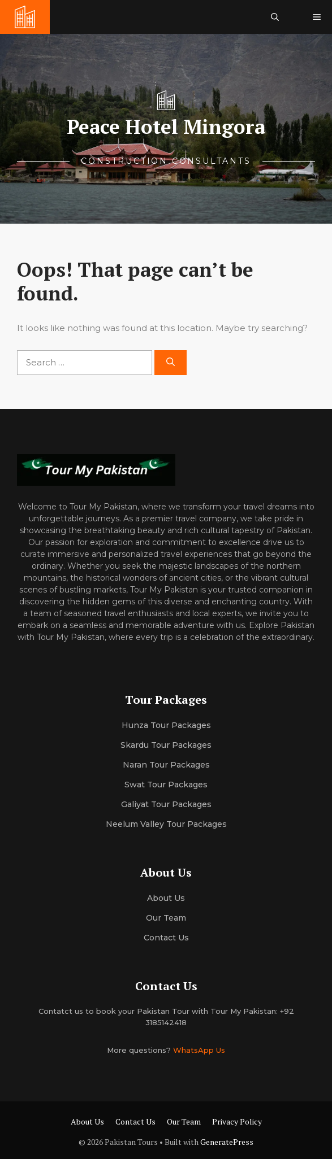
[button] (275, 17)
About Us (87, 1121)
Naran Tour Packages (166, 765)
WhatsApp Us (199, 1050)
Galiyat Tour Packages (166, 804)
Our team (166, 918)
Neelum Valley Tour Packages (166, 824)
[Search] (170, 363)
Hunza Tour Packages (166, 725)
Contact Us (166, 938)
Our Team (184, 1121)
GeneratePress (226, 1141)
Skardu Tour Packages (166, 745)
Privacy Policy (237, 1121)
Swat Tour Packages (166, 784)
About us (166, 898)
